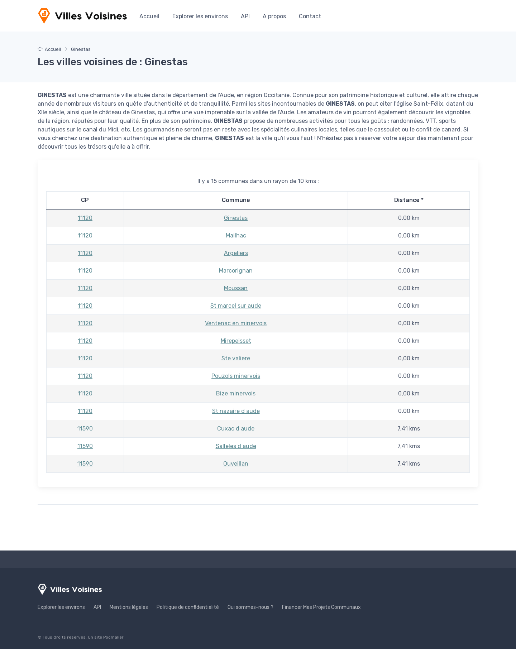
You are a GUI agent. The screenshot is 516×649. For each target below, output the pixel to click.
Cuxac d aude (235, 428)
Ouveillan (235, 463)
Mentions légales (129, 607)
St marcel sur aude (235, 305)
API (245, 16)
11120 (85, 218)
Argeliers (236, 253)
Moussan (236, 288)
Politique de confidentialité (188, 607)
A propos (274, 16)
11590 (85, 428)
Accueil (149, 16)
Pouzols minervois (235, 375)
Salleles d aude (236, 446)
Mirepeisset (236, 340)
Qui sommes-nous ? (250, 607)
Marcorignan (236, 270)
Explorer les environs (200, 16)
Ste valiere (235, 358)
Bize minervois (235, 393)
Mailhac (236, 235)
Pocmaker (113, 637)
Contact (310, 16)
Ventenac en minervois (236, 323)
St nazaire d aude (236, 411)
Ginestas (236, 218)
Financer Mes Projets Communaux (321, 607)
